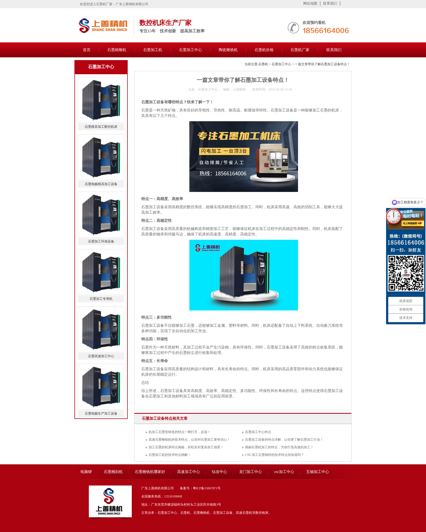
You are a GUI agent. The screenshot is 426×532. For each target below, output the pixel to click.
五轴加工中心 (317, 472)
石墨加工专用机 (101, 299)
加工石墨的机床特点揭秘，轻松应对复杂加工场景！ (186, 447)
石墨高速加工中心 (101, 356)
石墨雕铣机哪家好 (150, 472)
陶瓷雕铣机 (228, 50)
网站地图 (310, 3)
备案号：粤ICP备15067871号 (200, 488)
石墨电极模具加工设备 (101, 184)
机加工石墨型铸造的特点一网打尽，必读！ (180, 432)
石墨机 (263, 64)
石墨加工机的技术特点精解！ (170, 455)
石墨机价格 (264, 50)
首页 (86, 50)
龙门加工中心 (250, 472)
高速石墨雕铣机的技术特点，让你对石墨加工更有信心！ (189, 439)
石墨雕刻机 (113, 472)
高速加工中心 (188, 472)
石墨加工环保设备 (101, 241)
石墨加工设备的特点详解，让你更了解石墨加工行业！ (284, 439)
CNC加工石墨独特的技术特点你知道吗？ (274, 455)
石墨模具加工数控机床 (101, 127)
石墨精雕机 (116, 50)
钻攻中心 (219, 472)
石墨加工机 (152, 50)
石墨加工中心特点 (258, 432)
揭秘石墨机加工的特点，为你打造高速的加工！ (279, 447)
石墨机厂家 (299, 50)
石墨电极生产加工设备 (101, 413)
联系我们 (330, 3)
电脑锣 (86, 472)
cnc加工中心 (284, 472)
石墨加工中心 (190, 50)
